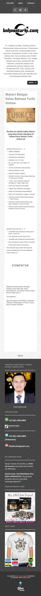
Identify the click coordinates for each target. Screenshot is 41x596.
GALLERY (10, 3)
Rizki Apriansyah (21, 576)
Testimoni (31, 3)
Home (20, 356)
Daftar (20, 3)
